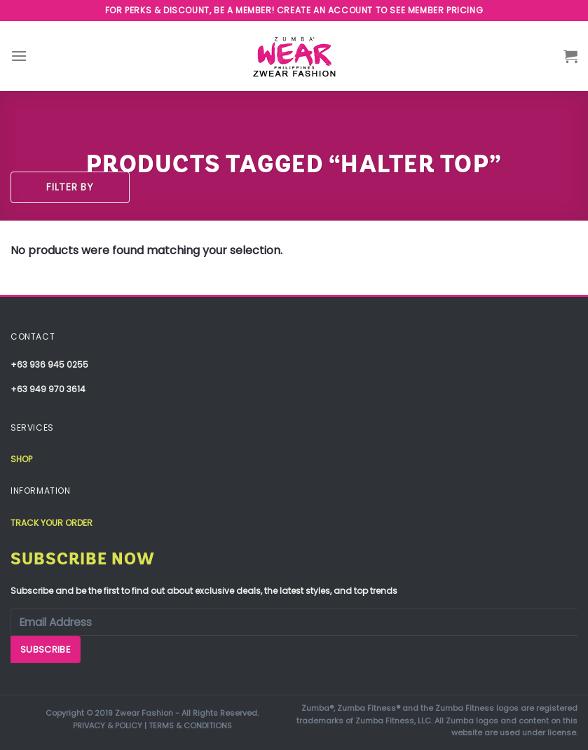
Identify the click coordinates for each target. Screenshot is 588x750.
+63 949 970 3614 (48, 389)
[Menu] (19, 56)
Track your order (52, 523)
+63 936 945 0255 (49, 364)
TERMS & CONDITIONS (190, 725)
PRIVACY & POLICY (107, 725)
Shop (21, 459)
